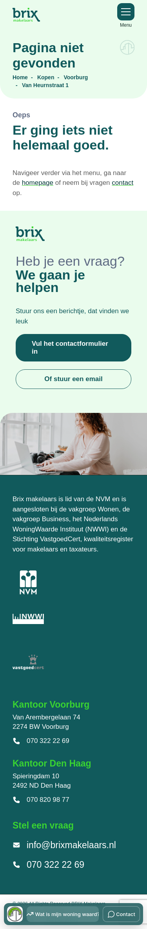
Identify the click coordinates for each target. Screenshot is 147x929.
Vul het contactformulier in (70, 347)
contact (122, 182)
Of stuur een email (73, 379)
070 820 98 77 (41, 800)
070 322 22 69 (41, 741)
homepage (37, 182)
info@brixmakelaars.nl (64, 845)
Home (20, 77)
